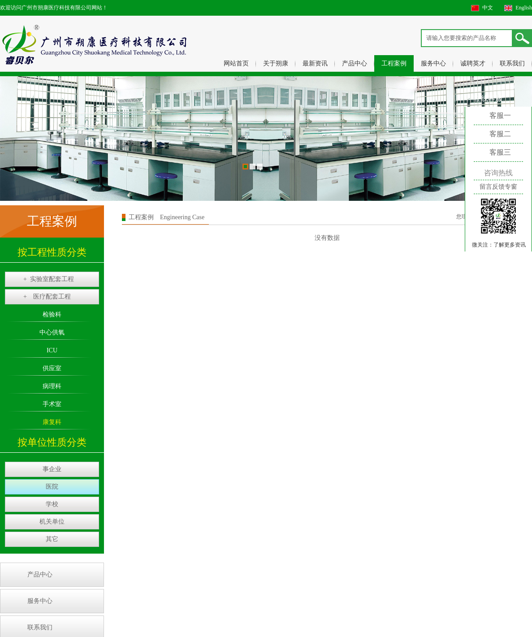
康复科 (52, 422)
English (523, 7)
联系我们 (512, 63)
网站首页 (236, 63)
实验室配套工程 (48, 279)
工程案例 (394, 63)
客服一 (500, 115)
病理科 (52, 386)
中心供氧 (52, 332)
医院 (52, 486)
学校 (52, 504)
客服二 (500, 134)
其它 (52, 539)
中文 (487, 7)
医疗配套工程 (47, 297)
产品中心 (354, 63)
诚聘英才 (472, 63)
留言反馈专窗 (498, 186)
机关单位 (52, 521)
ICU (52, 350)
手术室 (52, 404)
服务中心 (433, 63)
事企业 (52, 469)
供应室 (52, 368)
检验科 (52, 314)
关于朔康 (275, 63)
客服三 (500, 152)
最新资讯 (315, 63)
